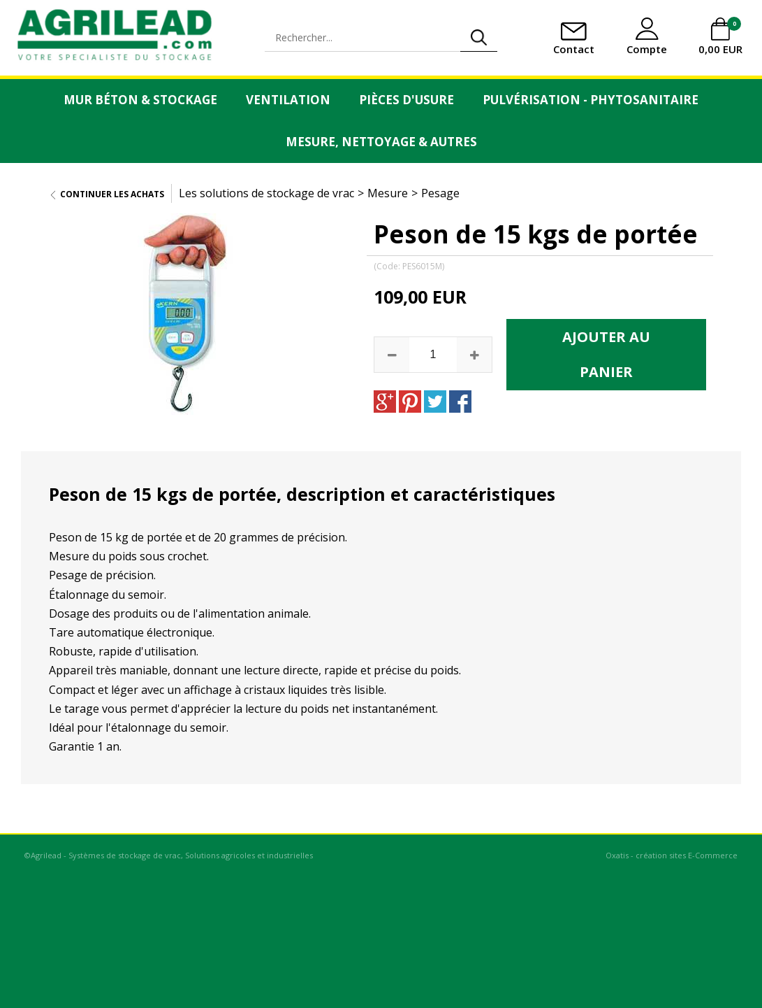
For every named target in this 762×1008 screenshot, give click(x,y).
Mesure (387, 193)
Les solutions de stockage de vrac (266, 193)
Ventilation (288, 100)
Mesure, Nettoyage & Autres (381, 142)
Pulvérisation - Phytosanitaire (590, 100)
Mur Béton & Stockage (140, 100)
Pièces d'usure (406, 100)
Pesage (440, 193)
